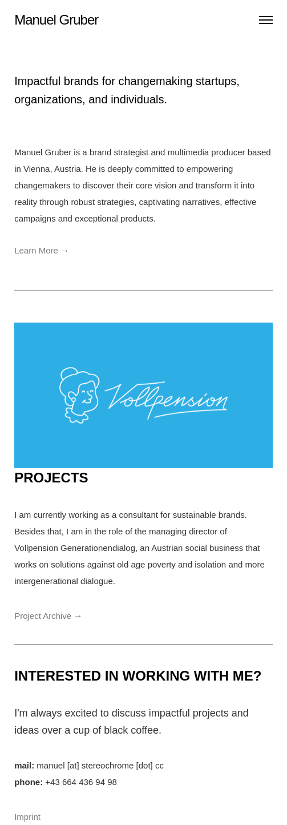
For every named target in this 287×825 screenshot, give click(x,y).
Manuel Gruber (56, 19)
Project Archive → (48, 616)
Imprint (27, 817)
